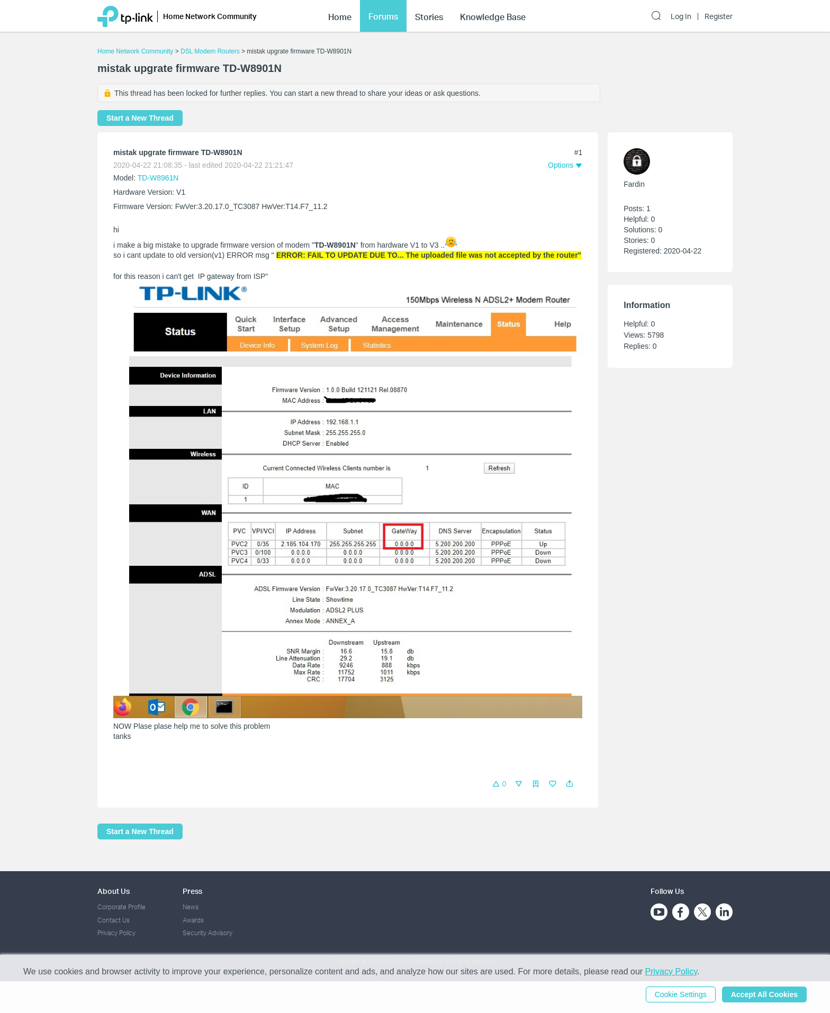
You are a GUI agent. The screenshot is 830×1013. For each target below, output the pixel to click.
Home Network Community (135, 51)
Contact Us (113, 920)
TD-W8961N (158, 178)
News (191, 907)
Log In (681, 16)
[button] (569, 784)
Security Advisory (207, 933)
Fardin (634, 184)
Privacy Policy (116, 933)
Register (719, 16)
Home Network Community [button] (210, 16)
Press (192, 891)
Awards (193, 920)
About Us (113, 891)
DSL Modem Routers (210, 51)
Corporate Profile (121, 907)
